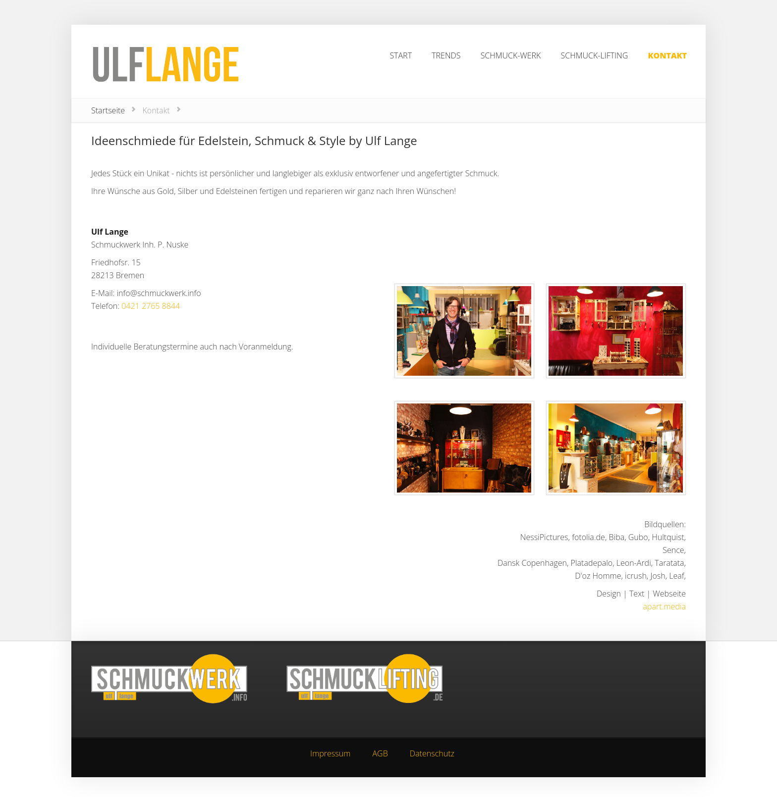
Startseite (108, 110)
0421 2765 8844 (150, 305)
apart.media (664, 606)
